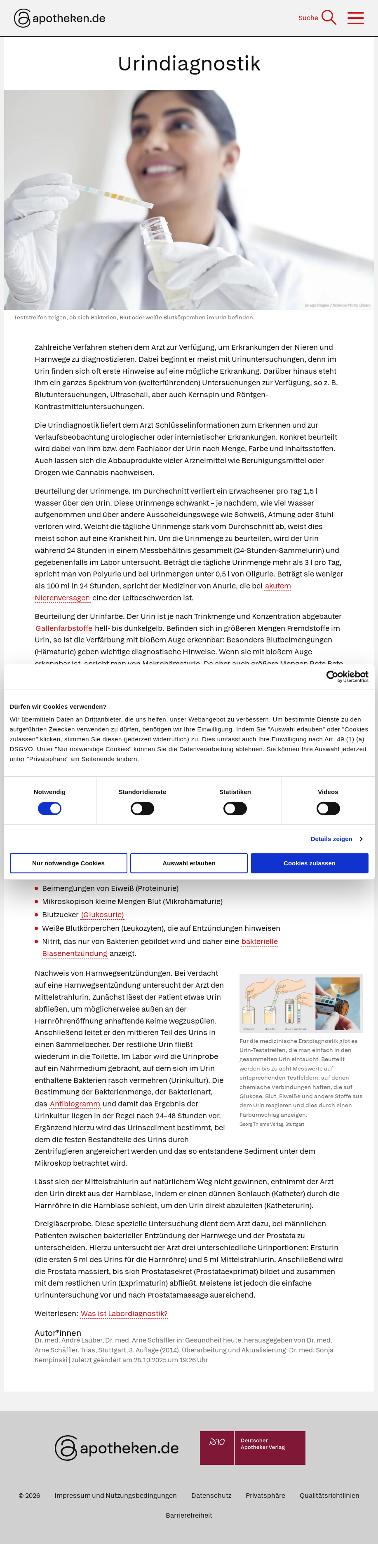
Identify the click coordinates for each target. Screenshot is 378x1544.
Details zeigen (331, 838)
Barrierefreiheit (189, 1515)
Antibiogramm (75, 1103)
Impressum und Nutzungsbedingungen (115, 1495)
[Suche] (318, 17)
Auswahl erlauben (188, 863)
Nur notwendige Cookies (68, 863)
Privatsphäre (265, 1495)
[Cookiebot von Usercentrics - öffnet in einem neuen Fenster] (332, 676)
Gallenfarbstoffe (63, 628)
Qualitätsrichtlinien (329, 1495)
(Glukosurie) (102, 914)
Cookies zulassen (310, 863)
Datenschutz (211, 1495)
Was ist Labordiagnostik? (124, 1313)
